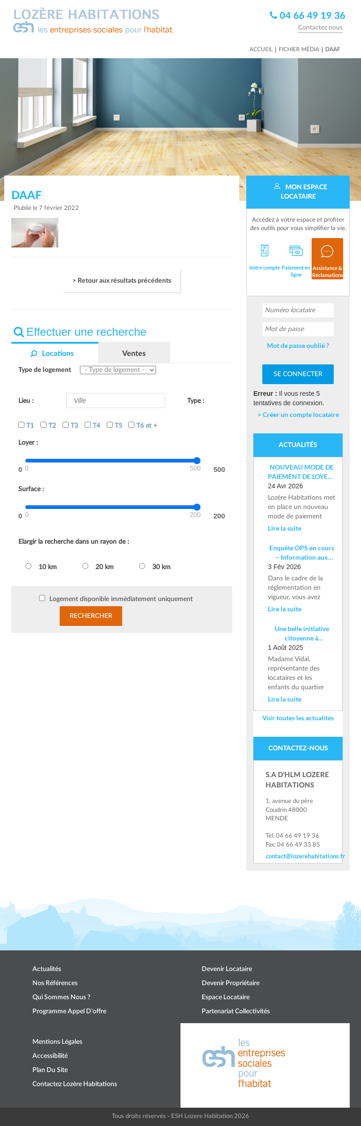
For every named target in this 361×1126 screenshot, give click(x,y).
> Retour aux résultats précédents (121, 281)
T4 (92, 425)
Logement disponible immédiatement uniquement (121, 599)
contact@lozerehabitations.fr (298, 856)
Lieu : (26, 401)
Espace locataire (226, 997)
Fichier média (299, 49)
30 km (155, 567)
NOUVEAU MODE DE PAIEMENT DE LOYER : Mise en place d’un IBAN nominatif (301, 472)
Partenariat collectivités (236, 1011)
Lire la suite (284, 528)
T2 (48, 425)
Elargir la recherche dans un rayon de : (73, 542)
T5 (114, 425)
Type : (195, 401)
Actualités (46, 969)
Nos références (55, 983)
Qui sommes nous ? (61, 997)
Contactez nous (320, 27)
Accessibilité (50, 1056)
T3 (70, 425)
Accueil (261, 49)
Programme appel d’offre (69, 1011)
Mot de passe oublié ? (298, 345)
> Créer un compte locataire (298, 414)
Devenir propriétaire (230, 983)
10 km (41, 567)
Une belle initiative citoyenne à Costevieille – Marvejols (302, 634)
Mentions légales (57, 1042)
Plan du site (50, 1070)
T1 (26, 425)
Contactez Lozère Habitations (74, 1084)
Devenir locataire (227, 969)
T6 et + (142, 425)
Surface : (31, 489)
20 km (98, 567)
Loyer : (28, 443)
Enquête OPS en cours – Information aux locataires (301, 553)
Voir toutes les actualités (298, 718)
